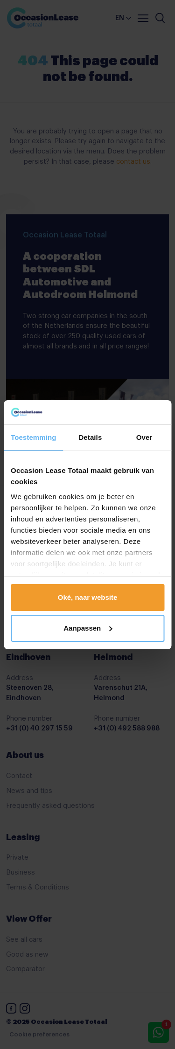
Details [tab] (90, 437)
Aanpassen (87, 628)
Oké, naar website (88, 597)
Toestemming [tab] (33, 437)
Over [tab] (144, 437)
